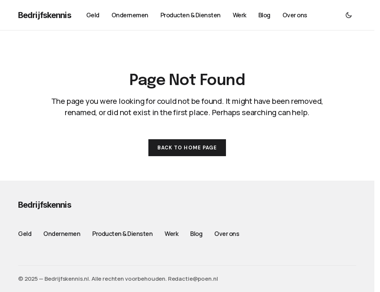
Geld (24, 234)
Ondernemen (61, 234)
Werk (171, 234)
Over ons (226, 234)
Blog (196, 234)
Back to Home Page (187, 147)
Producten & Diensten (122, 234)
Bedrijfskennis (44, 15)
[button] (348, 15)
